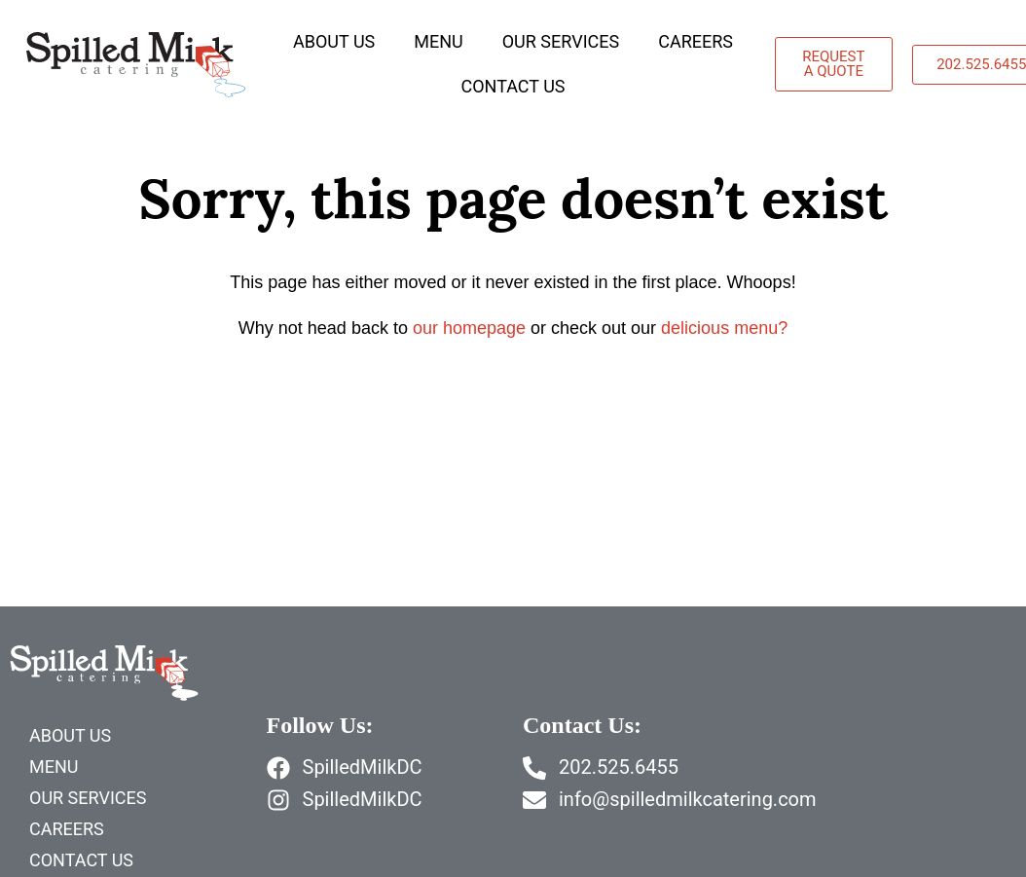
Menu (438, 41)
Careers (695, 41)
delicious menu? (724, 328)
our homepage (469, 328)
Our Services (560, 41)
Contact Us (512, 86)
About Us (334, 41)
